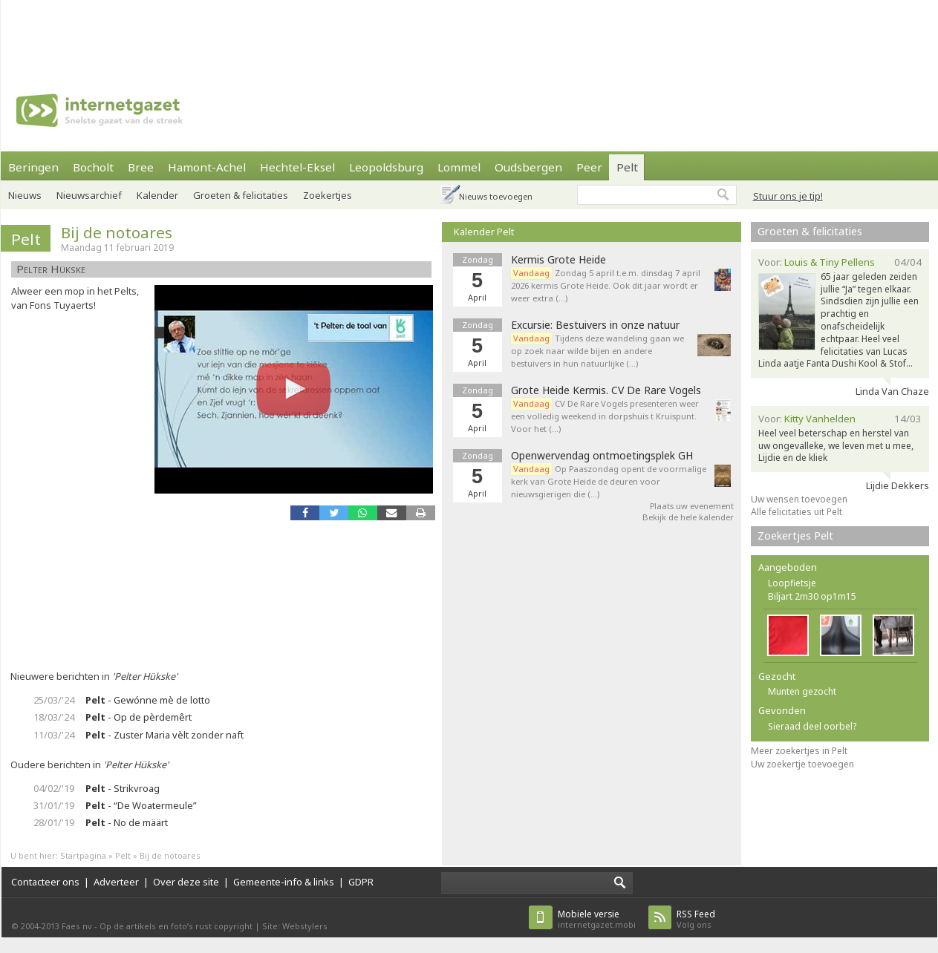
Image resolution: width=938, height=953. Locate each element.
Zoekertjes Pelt (795, 535)
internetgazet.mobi (597, 919)
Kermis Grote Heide (558, 259)
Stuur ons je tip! (788, 196)
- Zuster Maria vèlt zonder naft (164, 734)
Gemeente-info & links (283, 881)
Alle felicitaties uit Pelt (796, 511)
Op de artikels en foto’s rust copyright (176, 925)
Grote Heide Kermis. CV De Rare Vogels (606, 390)
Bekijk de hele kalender (688, 517)
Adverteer (116, 881)
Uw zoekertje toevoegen (802, 764)
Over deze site (186, 881)
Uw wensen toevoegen (799, 499)
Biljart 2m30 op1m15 (812, 596)
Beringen (33, 167)
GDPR (361, 881)
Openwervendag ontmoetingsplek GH (602, 455)
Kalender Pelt (484, 231)
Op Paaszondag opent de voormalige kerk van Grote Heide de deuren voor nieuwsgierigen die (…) (608, 481)
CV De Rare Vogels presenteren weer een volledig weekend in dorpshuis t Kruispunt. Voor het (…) (605, 416)
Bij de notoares (116, 232)
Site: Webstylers (295, 925)
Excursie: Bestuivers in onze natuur (595, 325)
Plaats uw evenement (692, 505)
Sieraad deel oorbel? (812, 726)
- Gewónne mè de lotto (147, 700)
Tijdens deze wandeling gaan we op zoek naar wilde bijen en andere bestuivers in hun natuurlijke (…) (597, 351)
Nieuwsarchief (89, 195)
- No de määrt (126, 822)
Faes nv (77, 925)
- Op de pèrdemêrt (138, 717)
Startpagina (83, 855)
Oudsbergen (528, 167)
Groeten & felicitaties (810, 231)
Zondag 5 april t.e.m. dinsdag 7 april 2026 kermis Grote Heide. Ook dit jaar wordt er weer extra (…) (605, 285)
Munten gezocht (802, 691)
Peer (589, 167)
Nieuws (25, 195)
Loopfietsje (792, 583)
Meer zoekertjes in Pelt (799, 750)
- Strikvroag (122, 788)
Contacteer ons (45, 881)
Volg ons (696, 919)
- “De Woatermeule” (141, 805)
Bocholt (93, 167)
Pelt (627, 167)
